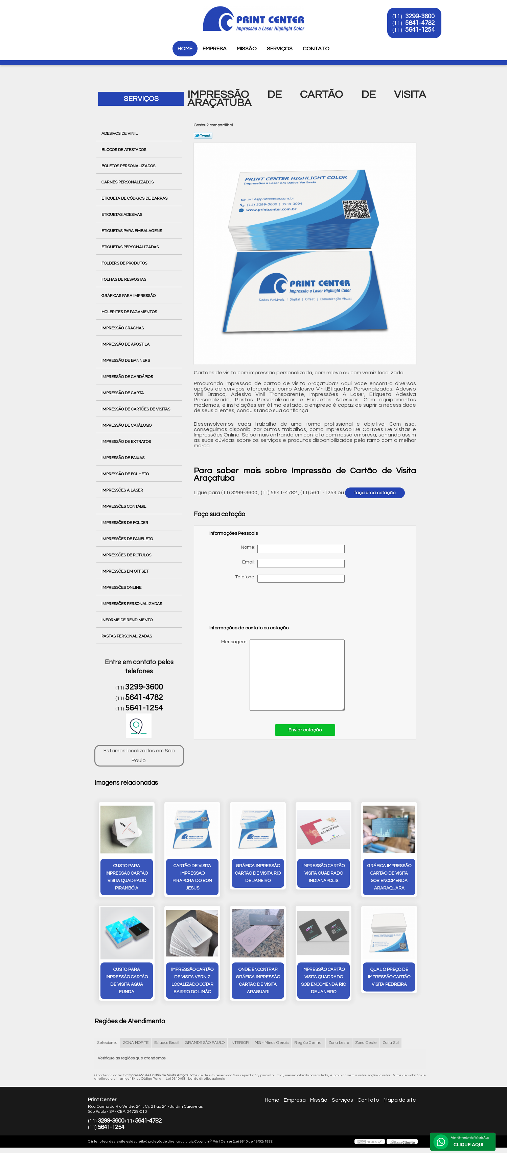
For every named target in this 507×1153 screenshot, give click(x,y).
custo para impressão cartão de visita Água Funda (127, 980)
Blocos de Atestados (124, 149)
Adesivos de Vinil (120, 133)
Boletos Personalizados (128, 166)
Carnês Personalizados (128, 182)
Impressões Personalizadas (132, 603)
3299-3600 (420, 16)
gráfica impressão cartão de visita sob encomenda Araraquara (389, 877)
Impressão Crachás (123, 328)
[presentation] (252, 607)
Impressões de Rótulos (126, 555)
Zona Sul (391, 1043)
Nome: (293, 549)
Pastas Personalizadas (127, 636)
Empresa (215, 48)
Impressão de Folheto (125, 474)
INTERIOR (239, 1043)
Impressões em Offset (125, 571)
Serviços (280, 48)
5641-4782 (420, 23)
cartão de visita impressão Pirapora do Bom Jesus (192, 877)
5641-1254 (420, 29)
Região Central (308, 1043)
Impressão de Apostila (126, 344)
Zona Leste (338, 1043)
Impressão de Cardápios (127, 376)
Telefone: (290, 579)
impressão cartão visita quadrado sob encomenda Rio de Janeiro (323, 980)
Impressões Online (121, 587)
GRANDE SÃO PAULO (205, 1043)
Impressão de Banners (126, 360)
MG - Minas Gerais (272, 1043)
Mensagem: (277, 675)
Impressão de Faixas (123, 457)
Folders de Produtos (124, 263)
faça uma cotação (374, 493)
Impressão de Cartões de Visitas (136, 409)
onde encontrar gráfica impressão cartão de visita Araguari (258, 980)
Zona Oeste (366, 1043)
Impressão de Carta (123, 393)
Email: (293, 564)
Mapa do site (400, 1100)
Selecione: (107, 1043)
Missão (247, 48)
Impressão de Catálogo (127, 425)
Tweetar (203, 135)
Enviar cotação (305, 730)
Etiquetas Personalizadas (130, 247)
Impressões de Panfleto (127, 538)
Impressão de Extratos (126, 441)
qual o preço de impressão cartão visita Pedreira (389, 977)
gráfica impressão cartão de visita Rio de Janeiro (258, 873)
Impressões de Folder (125, 522)
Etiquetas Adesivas (122, 214)
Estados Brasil (166, 1043)
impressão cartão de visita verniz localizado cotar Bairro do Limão (192, 980)
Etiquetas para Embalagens (132, 230)
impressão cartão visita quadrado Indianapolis (323, 873)
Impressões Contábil (124, 506)
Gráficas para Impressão (129, 295)
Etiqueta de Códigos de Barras (134, 198)
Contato (316, 48)
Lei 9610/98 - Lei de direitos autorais (195, 1078)
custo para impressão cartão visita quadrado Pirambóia (127, 877)
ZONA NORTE (135, 1043)
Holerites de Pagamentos (129, 311)
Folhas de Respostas (124, 279)
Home (185, 48)
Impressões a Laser (122, 490)
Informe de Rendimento (127, 620)
